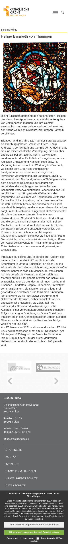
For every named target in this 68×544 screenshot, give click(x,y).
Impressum (28, 538)
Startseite (13, 449)
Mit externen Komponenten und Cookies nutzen (34, 532)
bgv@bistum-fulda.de (18, 439)
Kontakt (11, 456)
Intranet (12, 464)
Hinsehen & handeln (20, 471)
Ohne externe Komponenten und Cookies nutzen (34, 524)
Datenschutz (15, 485)
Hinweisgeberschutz (21, 478)
